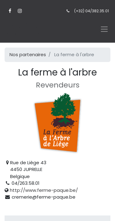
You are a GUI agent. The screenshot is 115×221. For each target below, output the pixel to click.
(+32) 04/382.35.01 (91, 11)
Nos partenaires (28, 54)
